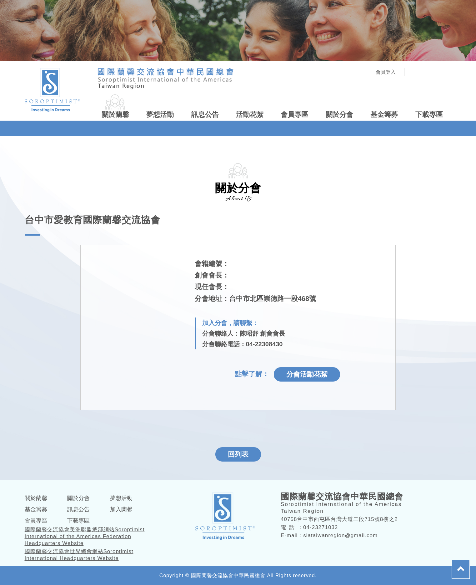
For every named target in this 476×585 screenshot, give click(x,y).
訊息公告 (205, 114)
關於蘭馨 (115, 114)
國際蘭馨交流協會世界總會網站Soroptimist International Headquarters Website (79, 554)
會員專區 (294, 114)
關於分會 (339, 114)
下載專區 (429, 114)
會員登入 (386, 72)
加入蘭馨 (121, 509)
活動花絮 (249, 114)
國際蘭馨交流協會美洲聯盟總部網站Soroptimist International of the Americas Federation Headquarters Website (85, 536)
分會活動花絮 (307, 374)
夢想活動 (160, 114)
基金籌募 (384, 114)
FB (439, 72)
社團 (416, 72)
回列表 (238, 454)
